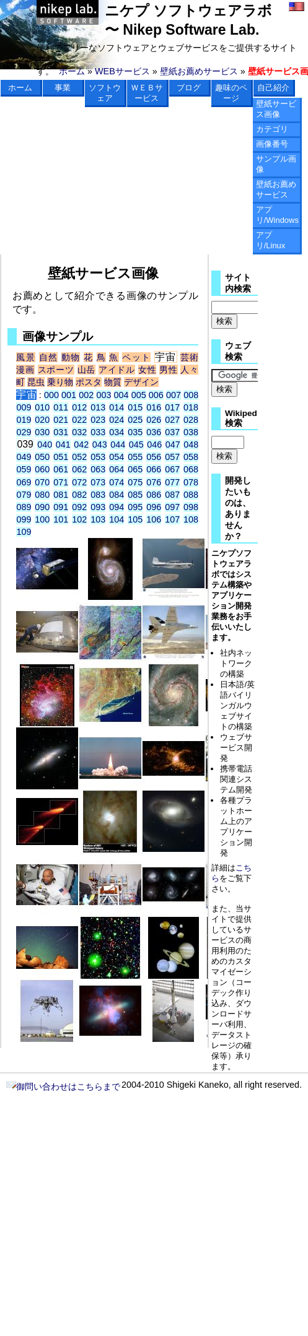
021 (60, 420)
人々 (189, 370)
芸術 (189, 357)
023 (97, 420)
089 (23, 507)
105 (135, 519)
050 (42, 457)
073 (97, 482)
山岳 (86, 370)
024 (116, 420)
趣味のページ (231, 93)
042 (81, 444)
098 (190, 507)
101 (60, 519)
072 (79, 482)
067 (172, 469)
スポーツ (56, 370)
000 (51, 395)
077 (172, 482)
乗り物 (60, 382)
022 (79, 420)
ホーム (72, 71)
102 (79, 519)
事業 (63, 87)
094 (116, 507)
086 (153, 495)
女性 (147, 370)
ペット (136, 357)
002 (86, 395)
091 (60, 507)
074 (116, 482)
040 (44, 444)
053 (97, 457)
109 (23, 532)
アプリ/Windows (277, 215)
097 (172, 507)
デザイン (141, 382)
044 (117, 444)
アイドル (117, 370)
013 (97, 407)
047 (172, 444)
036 (153, 432)
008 (190, 395)
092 (79, 507)
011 (60, 407)
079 (23, 495)
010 (42, 407)
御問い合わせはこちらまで (63, 1086)
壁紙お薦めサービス (199, 71)
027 (172, 420)
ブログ (189, 87)
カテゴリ (272, 129)
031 (60, 432)
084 (116, 495)
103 (97, 519)
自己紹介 (273, 87)
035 (135, 432)
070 (42, 482)
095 (135, 507)
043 (99, 444)
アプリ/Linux (271, 240)
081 (60, 495)
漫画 (25, 370)
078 (190, 482)
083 (97, 495)
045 (136, 444)
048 (190, 444)
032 (79, 432)
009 (23, 407)
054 (116, 457)
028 (190, 420)
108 (190, 519)
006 (156, 395)
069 (23, 482)
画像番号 (272, 144)
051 (60, 457)
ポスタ (89, 382)
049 (23, 457)
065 (135, 469)
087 (172, 495)
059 (23, 469)
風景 (25, 357)
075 (135, 482)
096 (153, 507)
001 (68, 395)
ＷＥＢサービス (147, 93)
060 (42, 469)
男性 (168, 370)
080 (42, 495)
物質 (112, 382)
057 (172, 457)
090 (42, 507)
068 (190, 469)
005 (138, 395)
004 (121, 395)
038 (190, 432)
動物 (71, 357)
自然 (48, 357)
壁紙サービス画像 (276, 109)
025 (135, 420)
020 (42, 420)
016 (153, 407)
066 (153, 469)
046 (154, 444)
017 (172, 407)
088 (190, 495)
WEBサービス (122, 71)
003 (103, 395)
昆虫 (36, 382)
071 (60, 482)
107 (172, 519)
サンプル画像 (276, 164)
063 (97, 469)
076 (153, 482)
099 (23, 519)
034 (116, 432)
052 (79, 457)
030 (42, 432)
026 (153, 420)
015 (135, 407)
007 (173, 395)
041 (63, 444)
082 (79, 495)
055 (135, 457)
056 (153, 457)
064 (116, 469)
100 (42, 519)
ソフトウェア (105, 93)
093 (97, 507)
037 (172, 432)
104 (116, 519)
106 (153, 519)
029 (23, 432)
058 (190, 457)
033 (97, 432)
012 (79, 407)
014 (116, 407)
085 (135, 495)
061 (60, 469)
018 (190, 407)
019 (23, 420)
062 (79, 469)
